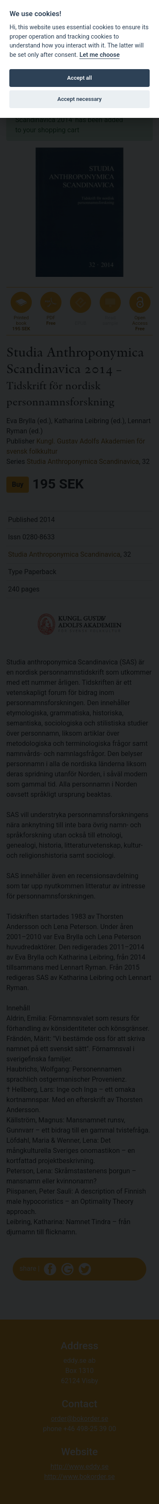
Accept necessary (79, 99)
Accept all (79, 78)
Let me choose (99, 55)
